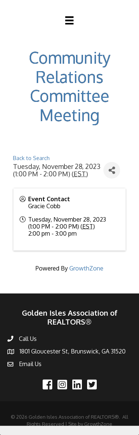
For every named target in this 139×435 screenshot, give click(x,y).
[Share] (111, 170)
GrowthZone (86, 268)
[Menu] (69, 20)
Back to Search (31, 158)
